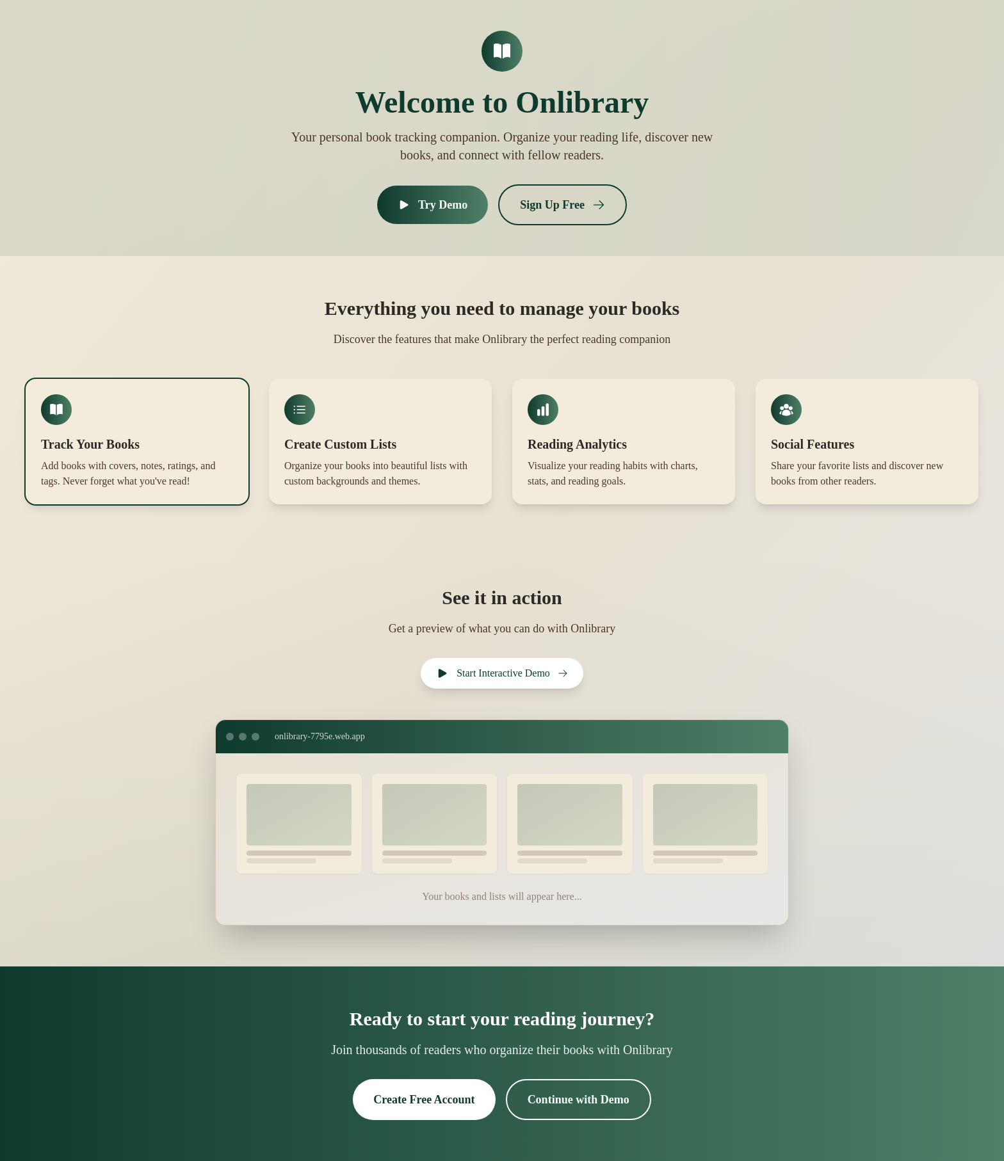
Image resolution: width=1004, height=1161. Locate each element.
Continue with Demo (578, 1099)
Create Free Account (423, 1099)
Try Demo (432, 204)
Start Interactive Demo (502, 673)
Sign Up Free (562, 204)
